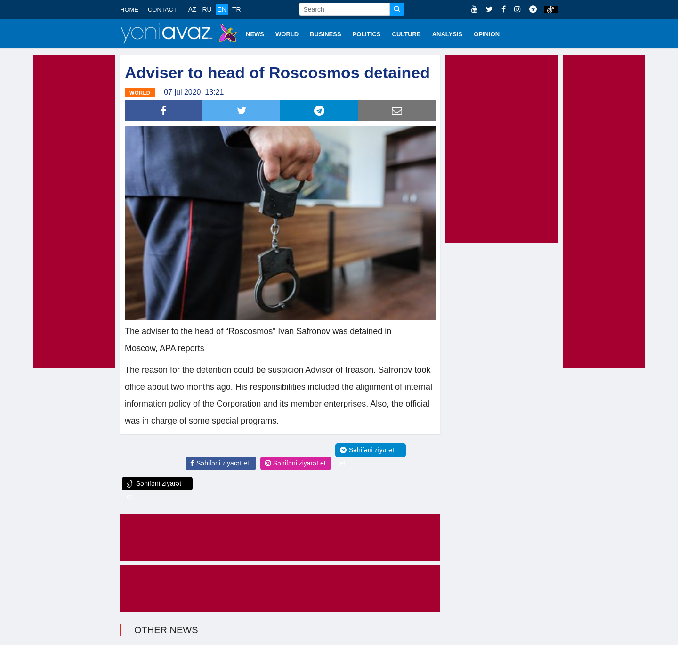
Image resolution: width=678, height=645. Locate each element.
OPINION (487, 34)
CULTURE (406, 34)
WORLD (287, 34)
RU (206, 9)
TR (236, 9)
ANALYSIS (447, 34)
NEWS (255, 34)
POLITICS (367, 34)
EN (222, 9)
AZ (192, 9)
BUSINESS (325, 34)
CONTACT (162, 9)
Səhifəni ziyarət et (219, 463)
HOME (129, 9)
